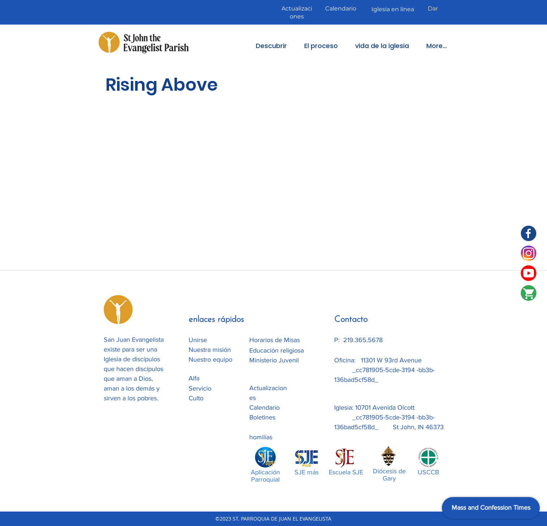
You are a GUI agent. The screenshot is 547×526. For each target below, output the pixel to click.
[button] (266, 46)
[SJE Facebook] (529, 233)
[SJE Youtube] (529, 273)
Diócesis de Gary (389, 474)
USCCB (428, 472)
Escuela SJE (346, 472)
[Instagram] (529, 253)
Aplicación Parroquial (265, 476)
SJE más (306, 472)
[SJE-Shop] (529, 293)
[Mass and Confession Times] (491, 508)
